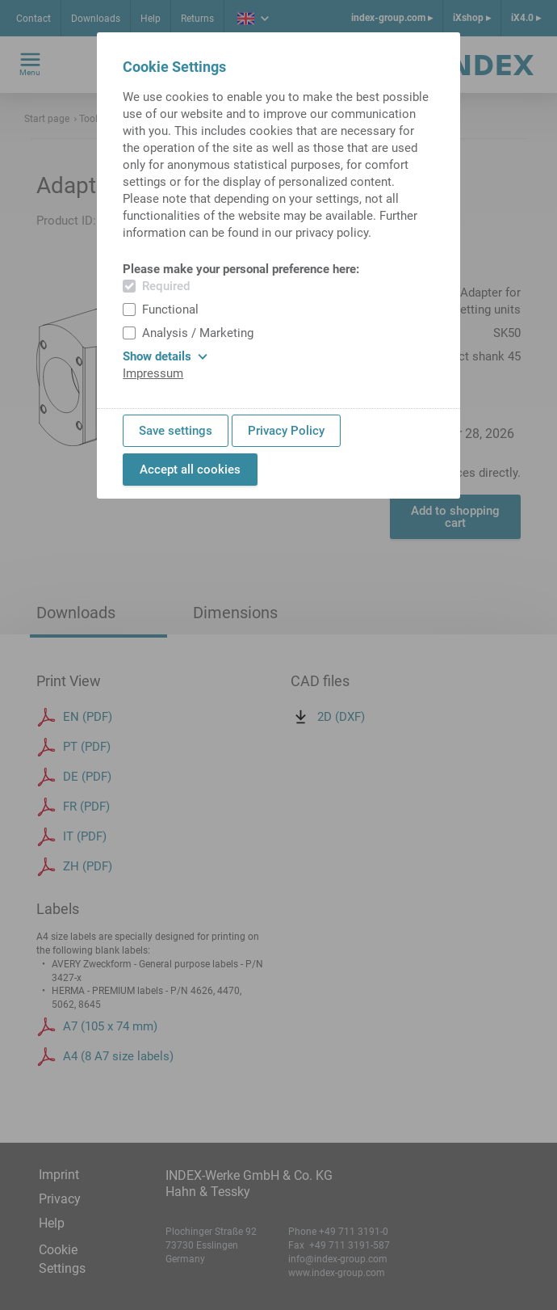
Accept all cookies (190, 469)
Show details (165, 356)
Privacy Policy (286, 430)
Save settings (175, 430)
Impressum (153, 373)
